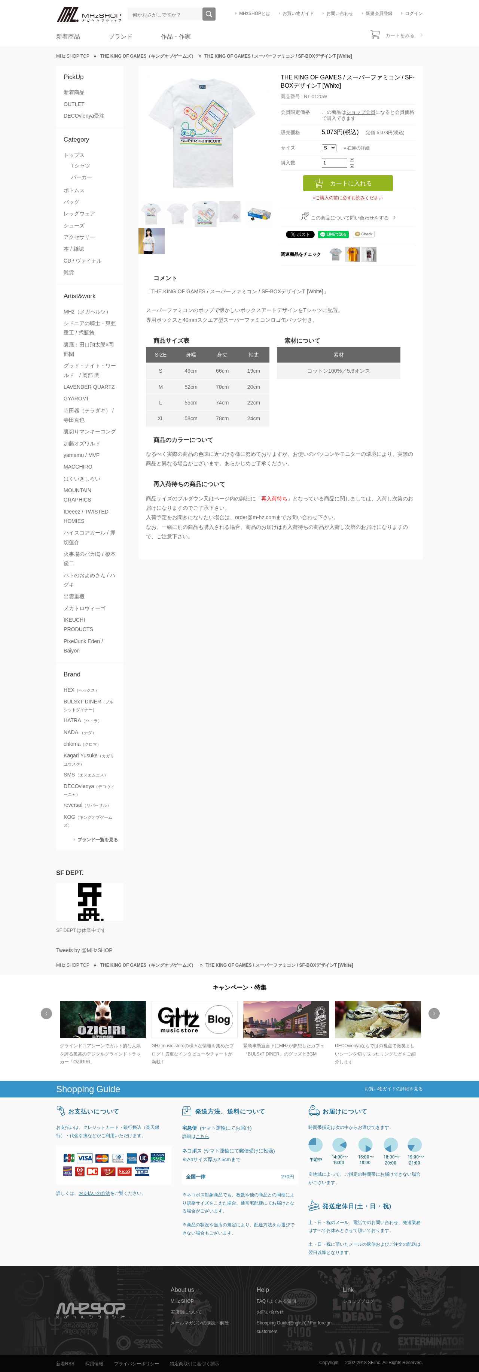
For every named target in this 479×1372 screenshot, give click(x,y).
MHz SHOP (182, 1301)
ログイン (414, 13)
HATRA (83, 720)
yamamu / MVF (82, 455)
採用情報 (94, 1364)
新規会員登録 (379, 13)
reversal (87, 805)
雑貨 (69, 272)
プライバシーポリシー (136, 1364)
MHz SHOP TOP (72, 56)
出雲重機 (74, 596)
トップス (74, 155)
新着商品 (68, 36)
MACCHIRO (78, 466)
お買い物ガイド (298, 13)
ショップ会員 (360, 112)
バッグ (71, 202)
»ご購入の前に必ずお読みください (348, 198)
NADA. (80, 732)
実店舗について (186, 1312)
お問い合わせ (339, 13)
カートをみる (400, 35)
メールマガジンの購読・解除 (200, 1323)
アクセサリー (79, 237)
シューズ (74, 225)
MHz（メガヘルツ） (87, 311)
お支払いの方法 (94, 1193)
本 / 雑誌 (74, 248)
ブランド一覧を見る (97, 839)
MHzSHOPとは (254, 13)
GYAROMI (76, 398)
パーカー (81, 177)
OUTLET (74, 104)
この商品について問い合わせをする (350, 217)
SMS (86, 774)
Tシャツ (80, 165)
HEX (81, 690)
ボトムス (74, 190)
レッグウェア (79, 213)
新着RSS (65, 1364)
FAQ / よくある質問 (276, 1301)
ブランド (120, 36)
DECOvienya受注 (84, 115)
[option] (102, 1033)
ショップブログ (358, 1301)
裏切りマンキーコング (90, 431)
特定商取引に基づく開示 (194, 1364)
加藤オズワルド (82, 443)
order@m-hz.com (255, 517)
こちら (202, 1136)
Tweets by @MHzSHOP (84, 950)
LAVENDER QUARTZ (89, 387)
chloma (82, 743)
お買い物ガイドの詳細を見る (393, 1089)
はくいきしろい (82, 478)
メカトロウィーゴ (85, 608)
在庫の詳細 (358, 148)
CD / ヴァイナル (83, 260)
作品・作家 (176, 36)
